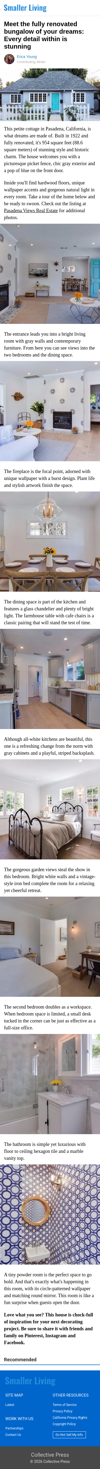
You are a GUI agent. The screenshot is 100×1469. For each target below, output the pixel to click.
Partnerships (14, 1428)
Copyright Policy (64, 1424)
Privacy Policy (63, 1411)
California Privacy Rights (70, 1418)
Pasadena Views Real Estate (31, 210)
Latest (9, 1405)
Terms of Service (65, 1405)
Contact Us (13, 1435)
